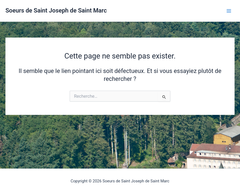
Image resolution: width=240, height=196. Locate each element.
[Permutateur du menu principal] (229, 11)
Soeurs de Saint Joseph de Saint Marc (56, 10)
